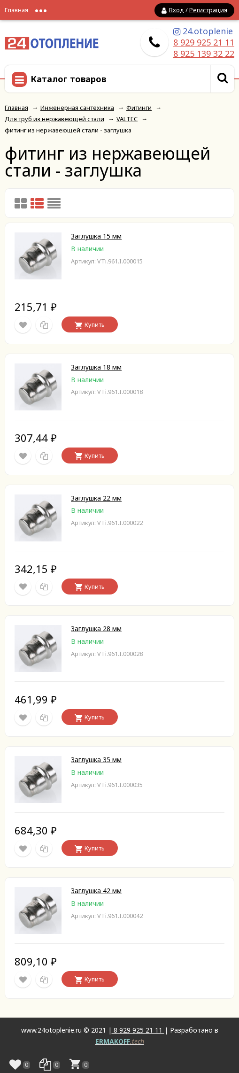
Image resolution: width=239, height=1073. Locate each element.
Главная (16, 10)
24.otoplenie (208, 31)
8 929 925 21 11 (203, 42)
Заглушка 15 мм (96, 236)
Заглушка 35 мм (96, 759)
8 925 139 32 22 (203, 53)
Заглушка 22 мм (96, 498)
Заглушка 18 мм (96, 367)
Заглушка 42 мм (96, 890)
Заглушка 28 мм (96, 628)
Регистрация (208, 10)
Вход (176, 10)
